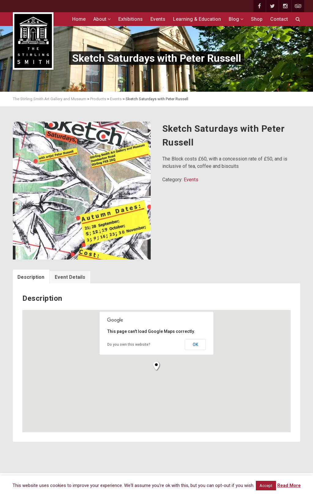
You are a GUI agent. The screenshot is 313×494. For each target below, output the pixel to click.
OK (195, 344)
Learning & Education (197, 19)
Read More (289, 485)
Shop (257, 19)
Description (30, 277)
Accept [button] (266, 485)
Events (157, 19)
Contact (279, 19)
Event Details (70, 277)
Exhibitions (130, 19)
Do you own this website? (128, 344)
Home (79, 19)
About (102, 19)
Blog (236, 19)
